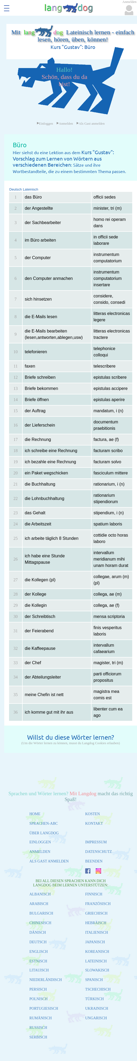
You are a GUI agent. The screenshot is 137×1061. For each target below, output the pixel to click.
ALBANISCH (40, 894)
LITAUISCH (39, 970)
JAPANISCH (95, 942)
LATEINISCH (96, 961)
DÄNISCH (38, 932)
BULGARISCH (41, 913)
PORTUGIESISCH (44, 1009)
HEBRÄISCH (95, 923)
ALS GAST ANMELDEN (49, 861)
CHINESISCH (40, 923)
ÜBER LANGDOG (44, 833)
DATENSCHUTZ (98, 852)
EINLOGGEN (40, 842)
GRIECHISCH (96, 913)
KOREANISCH (97, 952)
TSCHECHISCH (98, 989)
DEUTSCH (38, 942)
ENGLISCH (39, 952)
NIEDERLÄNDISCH (46, 980)
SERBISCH (38, 1037)
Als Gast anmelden (90, 123)
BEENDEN (93, 861)
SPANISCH (94, 980)
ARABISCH (39, 904)
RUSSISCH (38, 1028)
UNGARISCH (96, 1018)
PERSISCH (38, 989)
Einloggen (45, 123)
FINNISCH (93, 894)
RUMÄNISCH (41, 1018)
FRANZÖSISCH (98, 904)
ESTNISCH (38, 961)
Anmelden (64, 123)
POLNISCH (39, 999)
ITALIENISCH (96, 932)
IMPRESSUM (96, 842)
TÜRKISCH (94, 999)
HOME (35, 814)
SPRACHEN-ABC (44, 824)
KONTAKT (94, 824)
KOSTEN (92, 814)
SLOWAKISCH (97, 970)
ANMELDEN (40, 852)
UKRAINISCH (96, 1009)
